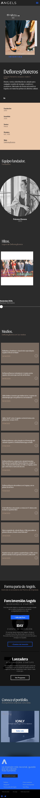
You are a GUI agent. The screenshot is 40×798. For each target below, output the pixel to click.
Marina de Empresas (28, 784)
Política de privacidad (25, 791)
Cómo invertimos (27, 782)
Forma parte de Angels (10, 787)
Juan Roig (25, 787)
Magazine (6, 784)
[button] (37, 3)
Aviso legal (15, 791)
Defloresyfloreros (9, 142)
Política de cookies (5, 791)
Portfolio (6, 782)
